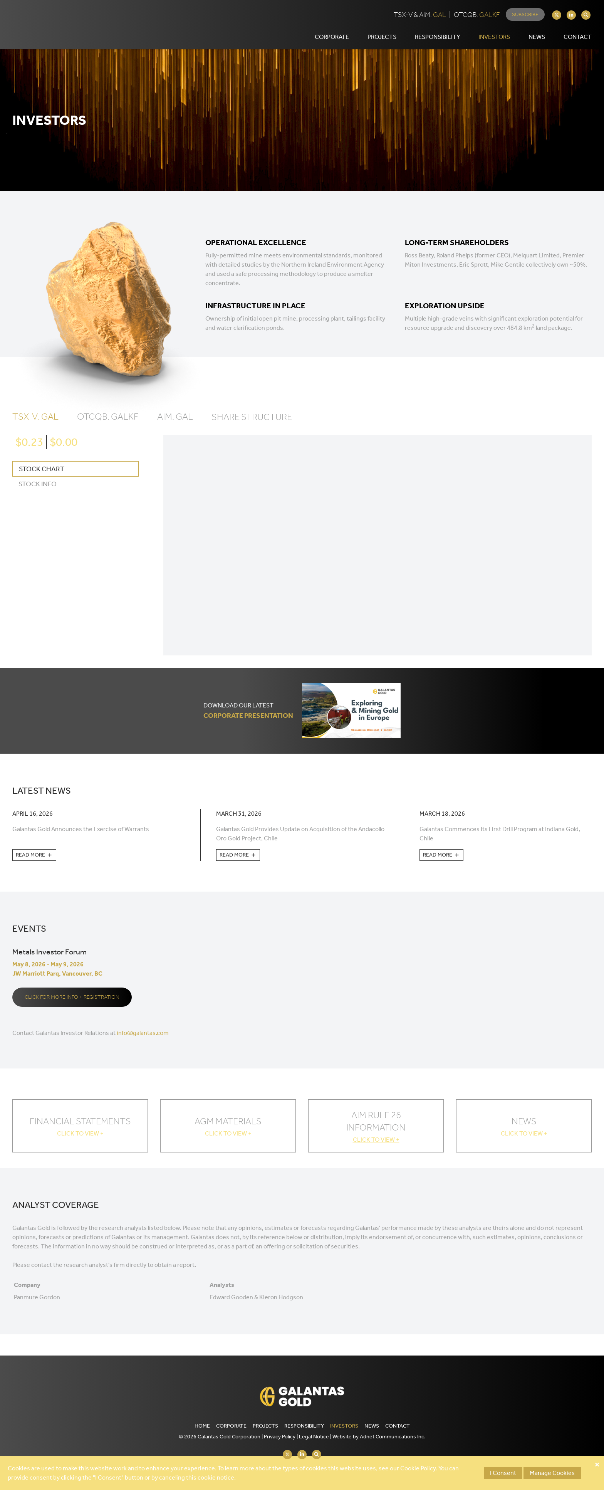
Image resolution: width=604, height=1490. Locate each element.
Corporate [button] (332, 41)
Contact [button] (578, 41)
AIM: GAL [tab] (175, 425)
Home (202, 1426)
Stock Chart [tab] (41, 478)
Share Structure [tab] (251, 425)
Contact (397, 1426)
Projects (265, 1426)
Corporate (231, 1426)
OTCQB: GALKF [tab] (108, 425)
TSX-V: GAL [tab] (35, 425)
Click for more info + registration (72, 1006)
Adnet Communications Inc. (393, 1436)
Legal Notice (314, 1436)
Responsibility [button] (437, 41)
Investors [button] (494, 41)
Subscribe (525, 18)
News (536, 41)
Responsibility (304, 1426)
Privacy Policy (279, 1436)
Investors (344, 1426)
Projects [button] (381, 41)
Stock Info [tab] (37, 493)
